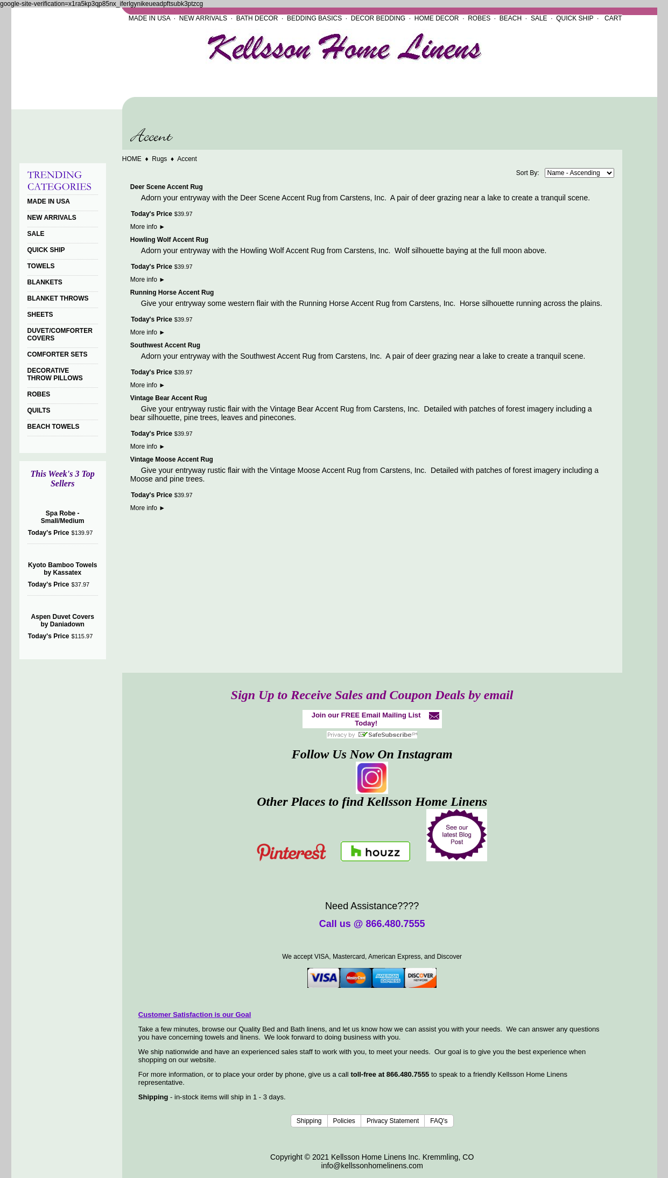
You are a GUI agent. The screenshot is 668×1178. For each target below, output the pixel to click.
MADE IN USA (149, 18)
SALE (539, 18)
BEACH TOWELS (53, 426)
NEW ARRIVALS (203, 18)
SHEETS (40, 314)
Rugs (159, 159)
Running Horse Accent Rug (172, 292)
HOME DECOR (436, 18)
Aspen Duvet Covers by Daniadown (62, 620)
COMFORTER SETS (57, 354)
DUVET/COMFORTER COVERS (60, 334)
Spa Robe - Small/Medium (63, 517)
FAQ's (438, 1121)
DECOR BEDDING (378, 18)
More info (147, 227)
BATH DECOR (257, 18)
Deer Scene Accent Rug (166, 187)
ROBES (479, 18)
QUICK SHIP (574, 18)
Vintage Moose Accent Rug (171, 459)
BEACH (511, 18)
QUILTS (39, 410)
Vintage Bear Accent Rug (168, 398)
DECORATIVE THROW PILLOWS (55, 374)
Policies (344, 1121)
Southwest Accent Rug (165, 345)
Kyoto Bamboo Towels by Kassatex (62, 568)
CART (613, 18)
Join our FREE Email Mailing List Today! (366, 719)
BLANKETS (44, 282)
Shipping (309, 1121)
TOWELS (41, 266)
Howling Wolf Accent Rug (169, 239)
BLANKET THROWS (58, 298)
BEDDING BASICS (314, 18)
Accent (187, 159)
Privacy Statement (393, 1121)
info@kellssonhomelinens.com (372, 1165)
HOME (132, 159)
